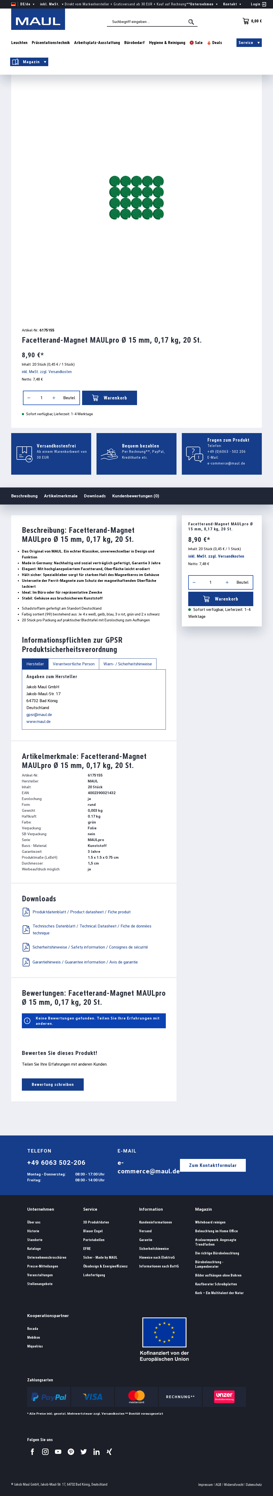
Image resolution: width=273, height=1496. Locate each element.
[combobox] (152, 22)
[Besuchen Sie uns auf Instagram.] (45, 1451)
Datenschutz (254, 1485)
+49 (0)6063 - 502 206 (226, 451)
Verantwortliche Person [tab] (74, 664)
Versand (145, 1231)
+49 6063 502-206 (56, 1162)
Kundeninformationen (155, 1222)
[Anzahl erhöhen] (54, 398)
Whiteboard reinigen (210, 1222)
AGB (218, 1485)
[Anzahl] (41, 398)
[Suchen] (192, 22)
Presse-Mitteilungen (42, 1266)
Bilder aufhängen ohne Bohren (218, 1275)
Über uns (34, 1222)
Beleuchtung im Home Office (216, 1231)
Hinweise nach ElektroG (157, 1257)
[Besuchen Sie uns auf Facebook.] (32, 1451)
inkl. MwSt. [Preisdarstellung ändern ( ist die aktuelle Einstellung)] (52, 4)
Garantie (145, 1240)
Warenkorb (109, 398)
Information (151, 1209)
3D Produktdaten (96, 1222)
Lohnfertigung (94, 1275)
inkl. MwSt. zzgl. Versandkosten (47, 371)
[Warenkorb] (250, 21)
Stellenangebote (40, 1284)
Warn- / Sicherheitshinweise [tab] (127, 664)
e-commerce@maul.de (226, 463)
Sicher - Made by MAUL (100, 1257)
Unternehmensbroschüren (46, 1257)
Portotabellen (94, 1240)
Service (90, 1209)
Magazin (203, 1209)
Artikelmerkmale (61, 495)
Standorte (34, 1240)
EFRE (87, 1249)
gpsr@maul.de (39, 714)
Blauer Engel (93, 1231)
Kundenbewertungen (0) (135, 495)
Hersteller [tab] (35, 664)
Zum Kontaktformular (213, 1165)
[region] (136, 197)
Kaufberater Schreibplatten (216, 1284)
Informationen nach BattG (159, 1266)
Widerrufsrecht (233, 1485)
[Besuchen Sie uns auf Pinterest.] (71, 1451)
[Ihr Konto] (258, 4)
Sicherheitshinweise (154, 1249)
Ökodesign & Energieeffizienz (105, 1266)
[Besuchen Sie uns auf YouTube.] (58, 1451)
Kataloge (34, 1249)
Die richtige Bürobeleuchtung (217, 1253)
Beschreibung (24, 495)
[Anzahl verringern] (28, 398)
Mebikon (33, 1337)
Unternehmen (40, 1209)
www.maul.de (38, 721)
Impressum (205, 1485)
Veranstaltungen (40, 1275)
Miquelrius (35, 1346)
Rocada (32, 1329)
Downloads (95, 495)
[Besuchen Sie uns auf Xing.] (109, 1451)
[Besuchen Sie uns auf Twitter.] (83, 1451)
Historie (33, 1231)
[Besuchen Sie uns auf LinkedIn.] (96, 1451)
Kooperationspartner (48, 1315)
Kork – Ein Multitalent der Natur (219, 1293)
